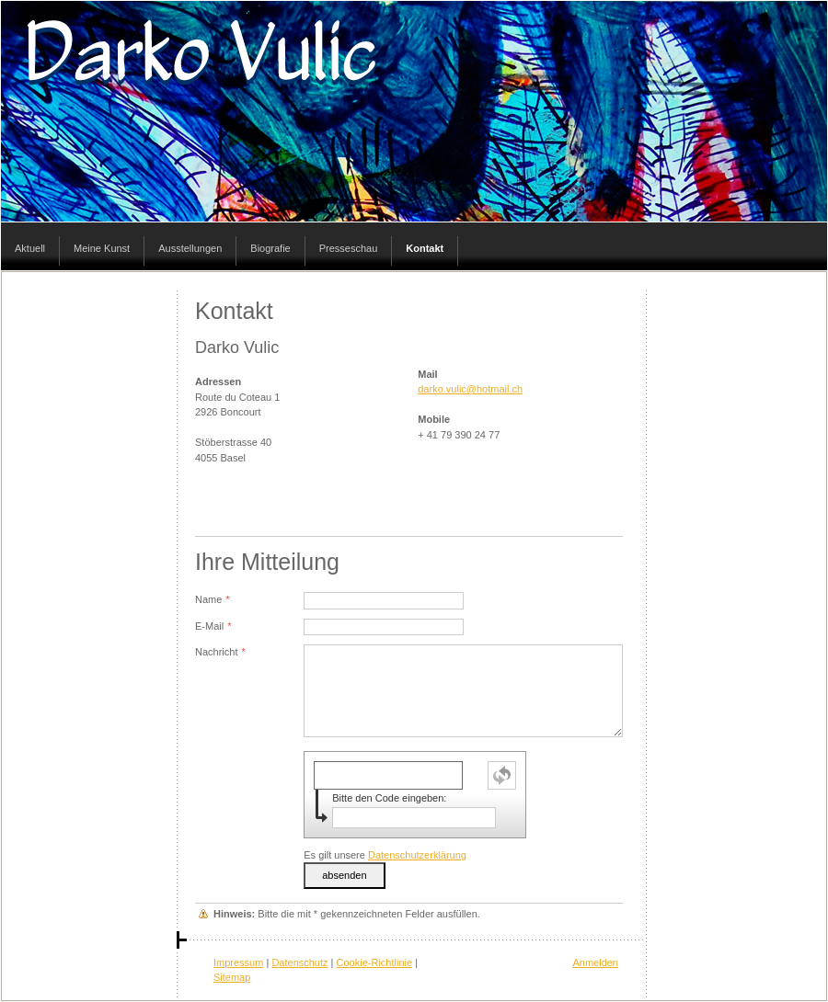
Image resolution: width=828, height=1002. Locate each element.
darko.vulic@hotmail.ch (470, 388)
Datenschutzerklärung (417, 854)
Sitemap (231, 977)
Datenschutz (299, 962)
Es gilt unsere (385, 854)
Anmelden (595, 962)
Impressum (238, 962)
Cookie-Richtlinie (375, 962)
